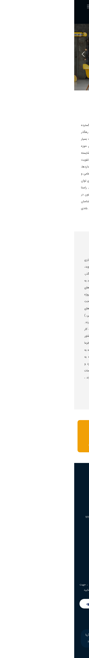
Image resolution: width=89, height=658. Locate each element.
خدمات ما (77, 556)
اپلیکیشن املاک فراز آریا (68, 564)
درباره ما (77, 548)
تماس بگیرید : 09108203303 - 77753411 (43, 445)
